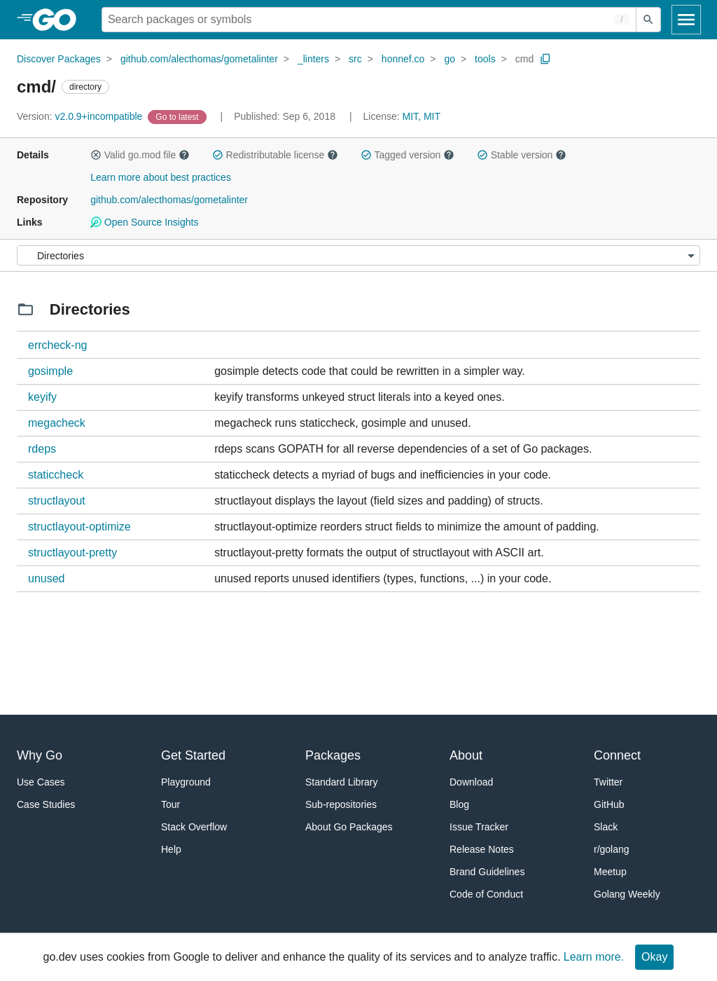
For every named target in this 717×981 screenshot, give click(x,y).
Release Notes (482, 849)
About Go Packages (349, 826)
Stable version (521, 154)
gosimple (50, 371)
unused (46, 578)
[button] (96, 154)
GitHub (609, 804)
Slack (606, 826)
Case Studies (46, 804)
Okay (654, 957)
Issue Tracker (479, 826)
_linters (313, 58)
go (449, 58)
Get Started (193, 755)
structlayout (56, 501)
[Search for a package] (369, 19)
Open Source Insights (144, 222)
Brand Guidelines (487, 871)
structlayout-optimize (79, 527)
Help (171, 849)
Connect (617, 755)
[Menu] (358, 255)
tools (485, 58)
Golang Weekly (627, 894)
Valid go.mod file (140, 154)
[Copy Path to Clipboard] (545, 59)
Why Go (39, 755)
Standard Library (341, 782)
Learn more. (594, 957)
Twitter (608, 782)
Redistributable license (275, 154)
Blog (459, 804)
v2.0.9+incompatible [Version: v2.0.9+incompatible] (81, 116)
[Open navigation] (686, 20)
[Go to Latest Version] (178, 116)
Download (471, 782)
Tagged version (407, 154)
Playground (186, 782)
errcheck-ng (57, 345)
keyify (42, 397)
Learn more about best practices (160, 177)
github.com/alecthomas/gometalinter (199, 58)
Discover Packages (59, 58)
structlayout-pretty (72, 552)
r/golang (611, 849)
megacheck (56, 423)
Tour (170, 804)
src (355, 58)
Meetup (610, 871)
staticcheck (55, 475)
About (466, 755)
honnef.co (403, 58)
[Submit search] (648, 19)
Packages (333, 755)
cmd (524, 58)
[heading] (59, 19)
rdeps (42, 449)
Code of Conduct (486, 894)
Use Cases (40, 782)
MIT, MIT (421, 116)
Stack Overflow (194, 826)
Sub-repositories (341, 804)
